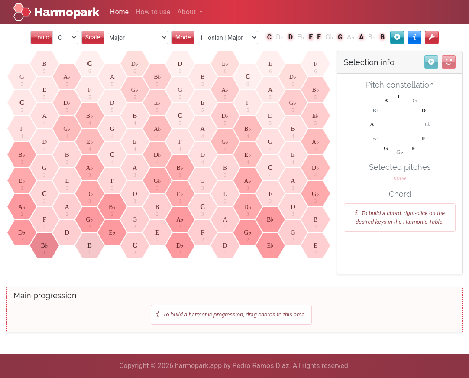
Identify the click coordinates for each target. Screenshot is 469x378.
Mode (183, 37)
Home (119, 12)
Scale (92, 37)
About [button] (187, 12)
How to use (153, 12)
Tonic (41, 37)
